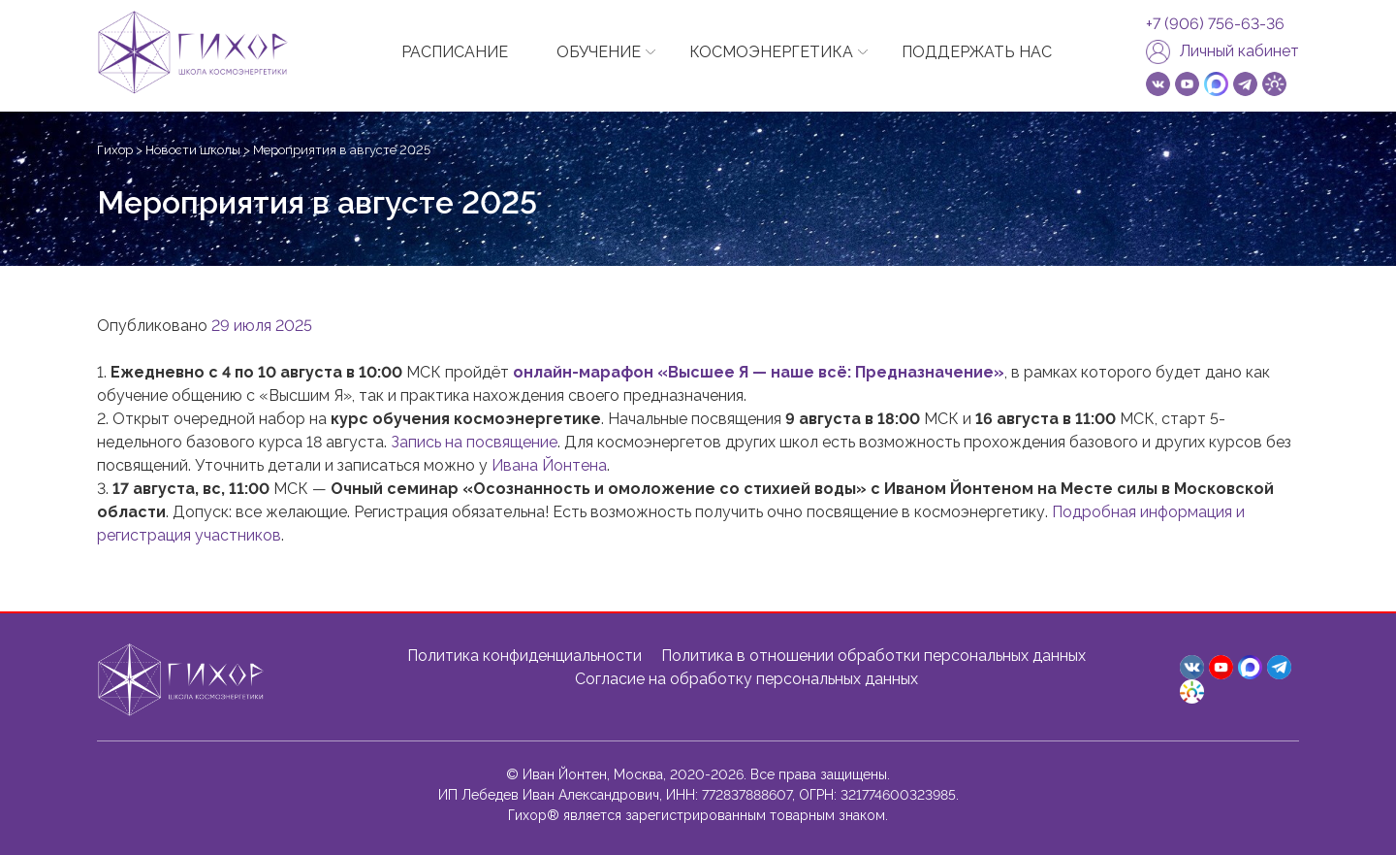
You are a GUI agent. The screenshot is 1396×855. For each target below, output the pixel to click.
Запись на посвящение (474, 442)
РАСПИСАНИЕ (454, 52)
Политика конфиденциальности (524, 655)
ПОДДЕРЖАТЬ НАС (977, 52)
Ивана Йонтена (549, 465)
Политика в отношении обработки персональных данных (873, 655)
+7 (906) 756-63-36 (1215, 24)
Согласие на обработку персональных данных (746, 679)
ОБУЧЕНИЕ (598, 52)
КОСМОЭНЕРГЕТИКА (771, 52)
